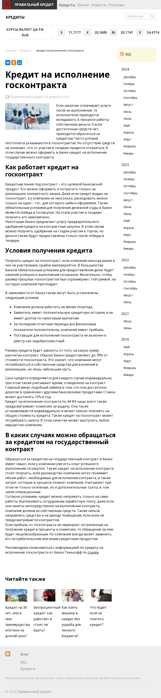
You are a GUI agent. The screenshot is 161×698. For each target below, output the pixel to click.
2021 (125, 313)
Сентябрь (130, 98)
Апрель (128, 132)
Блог (25, 654)
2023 (125, 164)
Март (127, 139)
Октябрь (129, 91)
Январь (128, 153)
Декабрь (129, 77)
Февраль (129, 146)
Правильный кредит (27, 97)
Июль (127, 112)
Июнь (127, 119)
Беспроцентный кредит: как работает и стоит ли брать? (47, 618)
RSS (125, 54)
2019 (125, 339)
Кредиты (15, 17)
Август (128, 105)
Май (126, 125)
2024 (125, 69)
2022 (125, 260)
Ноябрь (129, 84)
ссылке (93, 552)
